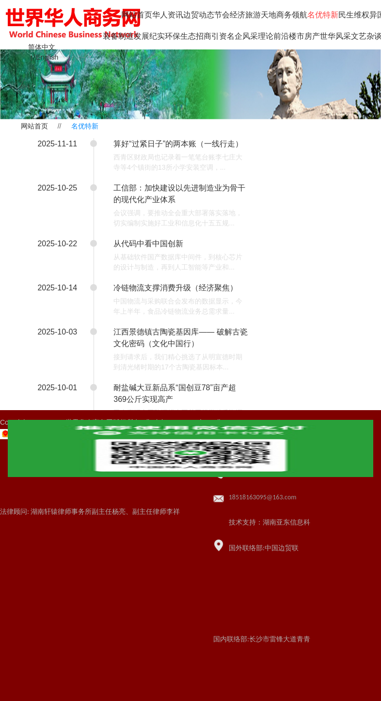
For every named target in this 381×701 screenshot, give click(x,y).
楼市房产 (304, 36)
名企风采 (242, 36)
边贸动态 (198, 15)
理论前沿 (273, 36)
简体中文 (41, 47)
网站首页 (136, 15)
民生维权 (353, 15)
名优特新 (322, 15)
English (47, 57)
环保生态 (180, 36)
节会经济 (229, 15)
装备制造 (118, 36)
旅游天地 (260, 15)
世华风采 (335, 36)
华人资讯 (167, 15)
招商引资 (211, 36)
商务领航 (291, 15)
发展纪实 (149, 36)
